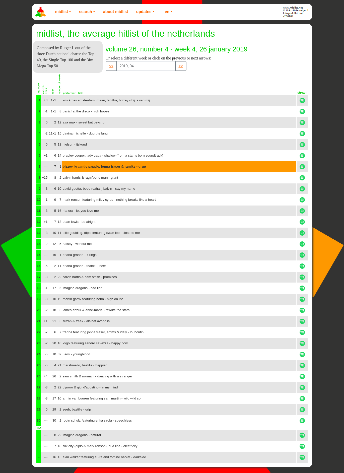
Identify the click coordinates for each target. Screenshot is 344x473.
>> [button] (181, 66)
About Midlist (115, 12)
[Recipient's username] (146, 66)
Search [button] (85, 12)
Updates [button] (143, 12)
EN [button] (167, 12)
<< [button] (111, 66)
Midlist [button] (61, 12)
